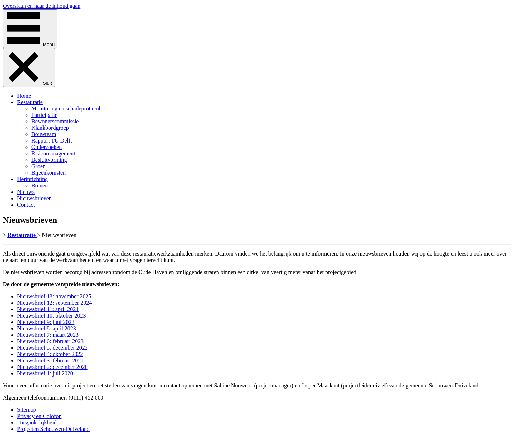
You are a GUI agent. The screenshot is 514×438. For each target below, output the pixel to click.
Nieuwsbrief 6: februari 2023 (50, 341)
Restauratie (30, 102)
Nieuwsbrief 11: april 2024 (48, 309)
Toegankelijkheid (37, 422)
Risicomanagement (53, 153)
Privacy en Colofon (39, 416)
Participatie (44, 115)
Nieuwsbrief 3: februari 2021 (50, 360)
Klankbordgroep (50, 128)
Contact (26, 205)
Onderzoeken (46, 147)
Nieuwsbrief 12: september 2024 (54, 303)
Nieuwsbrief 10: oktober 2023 (51, 316)
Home (24, 96)
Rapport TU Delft (51, 141)
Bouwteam (43, 134)
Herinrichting (32, 179)
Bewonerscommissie (55, 121)
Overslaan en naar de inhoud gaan (41, 6)
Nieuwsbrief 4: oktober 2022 (50, 354)
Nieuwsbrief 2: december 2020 (52, 367)
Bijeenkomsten (48, 173)
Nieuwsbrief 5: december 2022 (52, 348)
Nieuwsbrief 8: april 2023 (46, 328)
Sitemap (26, 410)
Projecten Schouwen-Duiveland (53, 429)
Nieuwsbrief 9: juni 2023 (45, 322)
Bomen (39, 185)
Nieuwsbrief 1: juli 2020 (45, 373)
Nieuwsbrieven (34, 198)
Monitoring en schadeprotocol (65, 108)
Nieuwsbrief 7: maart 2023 (48, 335)
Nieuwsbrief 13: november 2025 (54, 296)
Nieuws (26, 192)
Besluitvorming (49, 160)
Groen (38, 166)
